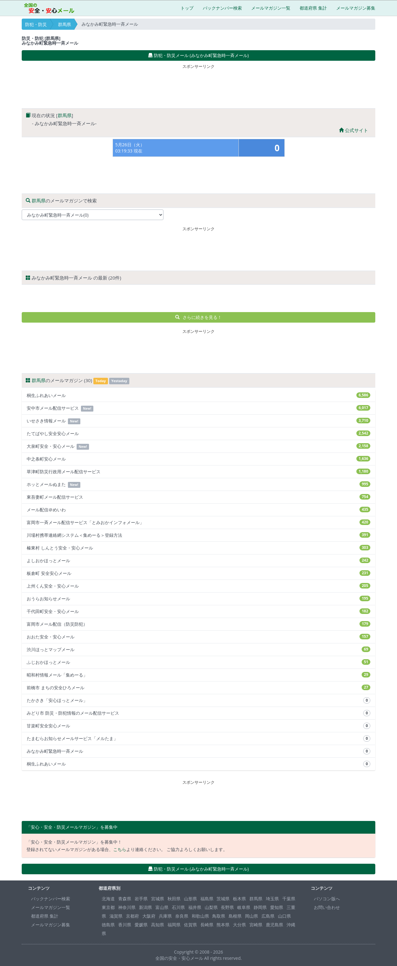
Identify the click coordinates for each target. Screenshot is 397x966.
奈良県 (181, 916)
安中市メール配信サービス (198, 408)
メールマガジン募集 (355, 8)
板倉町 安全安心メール (198, 573)
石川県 (178, 907)
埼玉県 (272, 899)
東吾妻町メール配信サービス (198, 497)
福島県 (206, 899)
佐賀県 (190, 925)
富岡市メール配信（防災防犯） (198, 624)
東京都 (108, 907)
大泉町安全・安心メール (198, 446)
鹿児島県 (274, 925)
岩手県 (141, 899)
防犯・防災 (36, 24)
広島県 (267, 916)
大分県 (239, 925)
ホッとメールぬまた (198, 484)
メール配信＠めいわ (198, 510)
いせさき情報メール (198, 421)
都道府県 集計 (313, 8)
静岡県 (260, 907)
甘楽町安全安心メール (198, 726)
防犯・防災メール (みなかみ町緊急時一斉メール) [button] (198, 55)
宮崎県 (255, 925)
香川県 (124, 925)
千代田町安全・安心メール (198, 611)
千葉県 (288, 899)
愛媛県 (141, 925)
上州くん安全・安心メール (198, 586)
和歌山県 (200, 916)
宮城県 (157, 899)
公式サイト (353, 130)
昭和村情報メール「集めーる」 (198, 675)
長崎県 (206, 925)
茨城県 (223, 899)
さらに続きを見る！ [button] (198, 317)
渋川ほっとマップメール (198, 649)
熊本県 (223, 925)
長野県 (227, 907)
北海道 (108, 899)
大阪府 (148, 916)
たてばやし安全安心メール (198, 433)
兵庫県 (165, 916)
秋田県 (174, 899)
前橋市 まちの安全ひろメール (198, 687)
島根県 (235, 916)
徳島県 (108, 925)
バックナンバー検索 (222, 8)
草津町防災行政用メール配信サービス (198, 471)
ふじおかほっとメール (198, 662)
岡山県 (251, 916)
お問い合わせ (327, 907)
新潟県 (145, 907)
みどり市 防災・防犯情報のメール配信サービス (198, 713)
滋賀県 (116, 916)
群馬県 (64, 24)
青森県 (124, 899)
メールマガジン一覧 (270, 8)
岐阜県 (243, 907)
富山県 (161, 907)
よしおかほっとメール (198, 560)
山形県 (190, 899)
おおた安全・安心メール (198, 637)
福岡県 (174, 925)
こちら (119, 849)
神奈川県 (127, 907)
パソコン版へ (327, 899)
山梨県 (211, 907)
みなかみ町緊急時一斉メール (198, 751)
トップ (187, 8)
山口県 (284, 916)
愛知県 (276, 907)
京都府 (132, 916)
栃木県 (239, 899)
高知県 (157, 925)
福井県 (194, 907)
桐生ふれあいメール (198, 395)
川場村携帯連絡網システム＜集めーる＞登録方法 (198, 535)
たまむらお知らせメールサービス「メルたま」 (198, 738)
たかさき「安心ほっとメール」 (198, 700)
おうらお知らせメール (198, 599)
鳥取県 (218, 916)
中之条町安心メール (198, 459)
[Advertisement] (198, 85)
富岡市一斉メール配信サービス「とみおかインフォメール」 (198, 522)
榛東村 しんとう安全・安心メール (198, 548)
